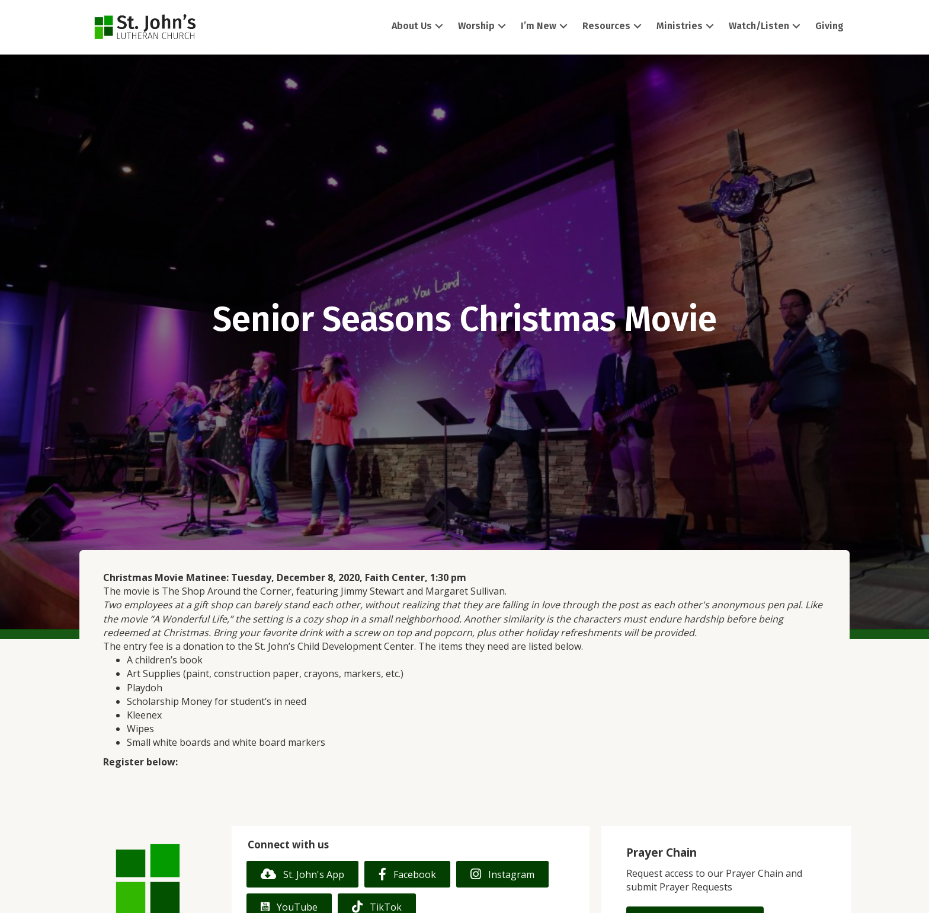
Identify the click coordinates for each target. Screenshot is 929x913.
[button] (439, 26)
